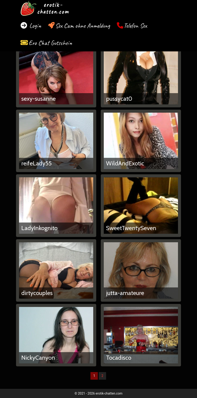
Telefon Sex (135, 26)
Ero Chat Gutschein (50, 43)
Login (34, 26)
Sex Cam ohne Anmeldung (82, 26)
